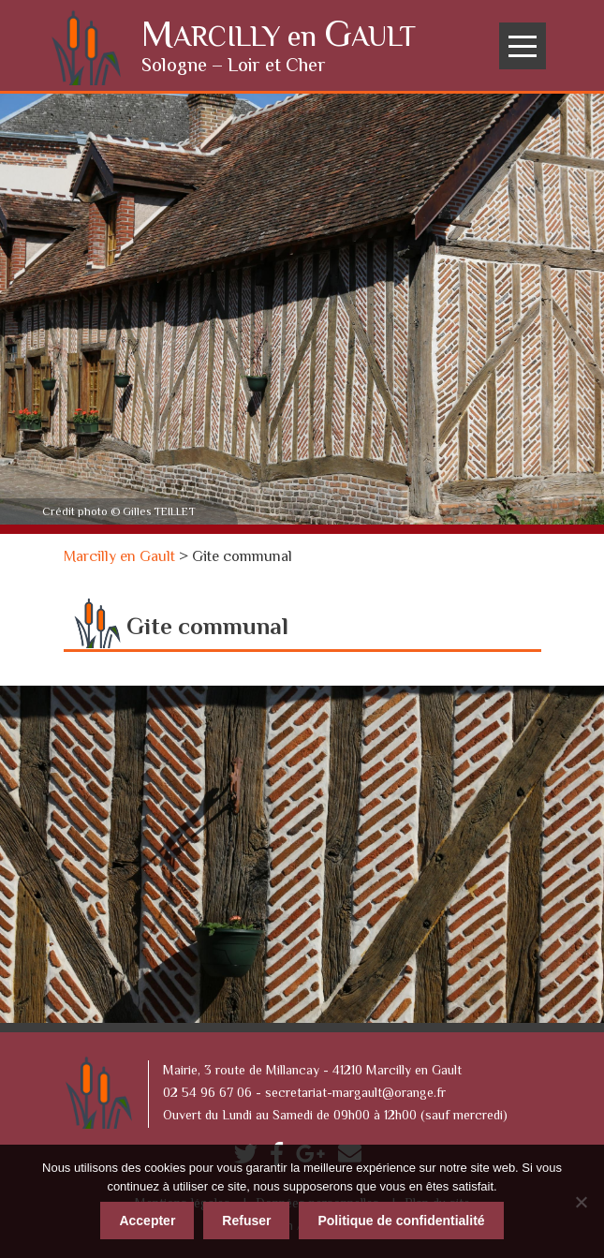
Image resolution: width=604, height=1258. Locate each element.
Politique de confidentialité (400, 1220)
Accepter (147, 1220)
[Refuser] (580, 1201)
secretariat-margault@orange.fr (355, 1094)
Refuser (246, 1220)
